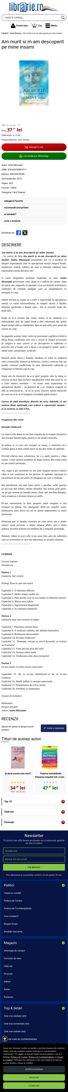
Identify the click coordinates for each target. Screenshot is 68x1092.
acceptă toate (34, 1085)
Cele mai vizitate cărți (15, 1031)
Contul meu (19, 25)
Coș (36, 25)
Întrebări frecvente (13, 931)
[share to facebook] (18, 232)
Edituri (7, 981)
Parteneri (8, 997)
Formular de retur (12, 958)
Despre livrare (11, 924)
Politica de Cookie (13, 900)
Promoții (8, 974)
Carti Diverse (18, 192)
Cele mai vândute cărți (15, 1016)
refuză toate (34, 1077)
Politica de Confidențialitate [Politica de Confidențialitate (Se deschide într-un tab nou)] (41, 1057)
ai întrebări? (10, 214)
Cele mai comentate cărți (16, 1023)
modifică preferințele (34, 1069)
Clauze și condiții (12, 893)
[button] (51, 25)
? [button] (18, 125)
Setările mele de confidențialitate (20, 1039)
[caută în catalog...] (31, 17)
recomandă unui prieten (16, 207)
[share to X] (25, 232)
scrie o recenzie (12, 221)
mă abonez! (34, 867)
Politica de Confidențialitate (18, 908)
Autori (7, 989)
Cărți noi (8, 966)
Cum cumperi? (11, 916)
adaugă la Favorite (13, 201)
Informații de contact (14, 950)
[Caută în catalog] (63, 17)
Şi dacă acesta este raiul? (18, 773)
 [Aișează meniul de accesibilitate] (5, 1039)
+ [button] (63, 801)
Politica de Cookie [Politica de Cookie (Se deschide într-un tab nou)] (19, 1057)
